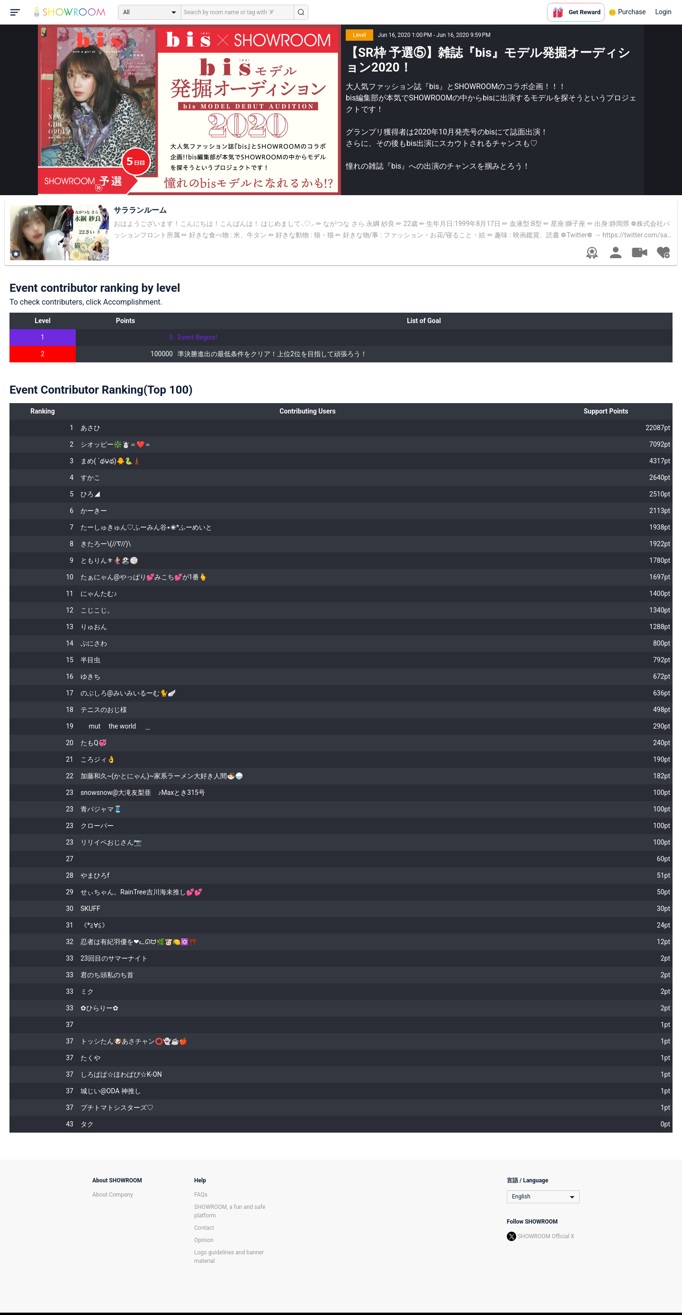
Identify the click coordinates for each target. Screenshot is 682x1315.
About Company (112, 1194)
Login (663, 12)
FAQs (200, 1194)
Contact (204, 1228)
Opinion (204, 1240)
